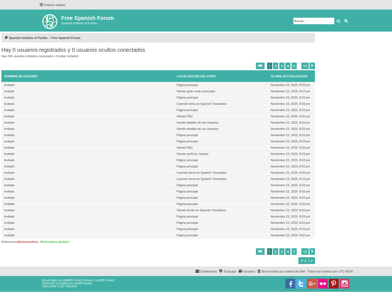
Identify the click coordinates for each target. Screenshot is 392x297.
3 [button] (282, 65)
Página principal (187, 85)
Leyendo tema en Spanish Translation (202, 103)
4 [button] (288, 65)
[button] (260, 66)
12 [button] (305, 65)
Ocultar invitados (67, 56)
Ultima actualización (289, 76)
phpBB (67, 280)
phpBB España (83, 283)
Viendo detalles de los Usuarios (198, 122)
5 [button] (294, 65)
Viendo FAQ (185, 116)
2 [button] (276, 65)
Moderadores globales (55, 241)
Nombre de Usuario (20, 76)
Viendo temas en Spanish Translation (201, 210)
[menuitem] (281, 271)
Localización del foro (196, 76)
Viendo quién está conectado (196, 91)
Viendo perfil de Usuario (193, 153)
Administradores (27, 241)
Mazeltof (72, 286)
